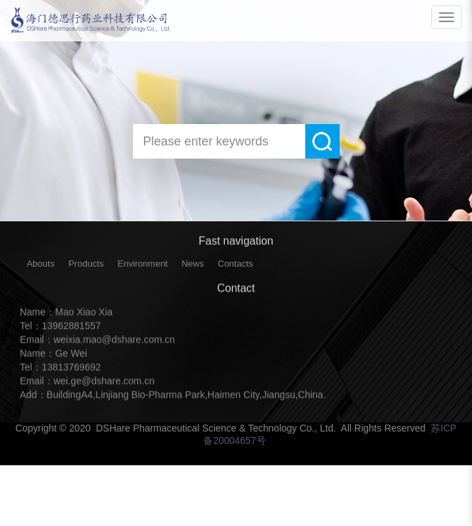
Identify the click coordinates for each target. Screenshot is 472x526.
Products (85, 267)
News (192, 267)
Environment (143, 267)
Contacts (235, 267)
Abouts (40, 267)
